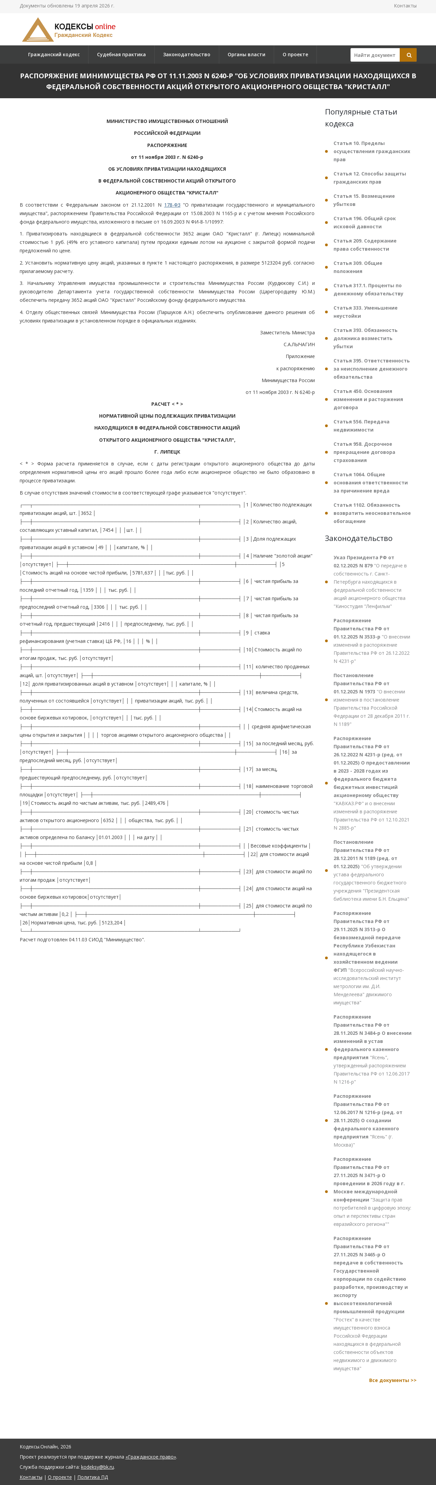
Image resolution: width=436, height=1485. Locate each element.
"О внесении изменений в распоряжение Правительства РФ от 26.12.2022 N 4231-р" (372, 640)
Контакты (405, 5)
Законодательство (186, 54)
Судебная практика (121, 54)
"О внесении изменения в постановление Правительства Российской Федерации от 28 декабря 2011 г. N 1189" (372, 699)
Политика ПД (92, 1477)
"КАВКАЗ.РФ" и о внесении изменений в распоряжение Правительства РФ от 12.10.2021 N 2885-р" (372, 783)
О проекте (295, 54)
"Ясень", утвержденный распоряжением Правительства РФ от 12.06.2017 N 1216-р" (373, 1049)
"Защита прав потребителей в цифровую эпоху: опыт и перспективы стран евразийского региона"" (372, 1191)
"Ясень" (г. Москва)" (368, 1120)
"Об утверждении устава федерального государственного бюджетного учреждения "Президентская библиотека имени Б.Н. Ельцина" (371, 870)
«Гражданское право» (151, 1456)
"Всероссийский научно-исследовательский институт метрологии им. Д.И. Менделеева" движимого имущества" (369, 958)
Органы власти (246, 54)
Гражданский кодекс (54, 54)
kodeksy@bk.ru (97, 1467)
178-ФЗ (172, 205)
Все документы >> (393, 1380)
